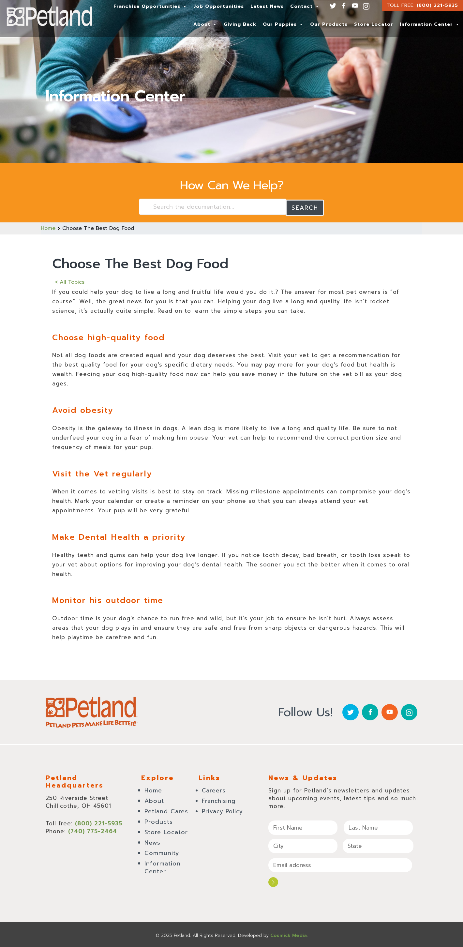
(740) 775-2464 (92, 830)
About (205, 24)
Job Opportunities (219, 6)
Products (158, 820)
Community (161, 852)
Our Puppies (283, 24)
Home (48, 227)
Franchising (218, 800)
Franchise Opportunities (150, 6)
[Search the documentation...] (213, 207)
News (152, 841)
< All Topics (69, 281)
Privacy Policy (222, 810)
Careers (214, 789)
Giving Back (240, 24)
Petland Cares (166, 810)
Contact (305, 6)
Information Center (430, 24)
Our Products (329, 24)
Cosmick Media (288, 933)
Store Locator (373, 24)
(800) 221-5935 (437, 5)
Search (304, 206)
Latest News (267, 6)
